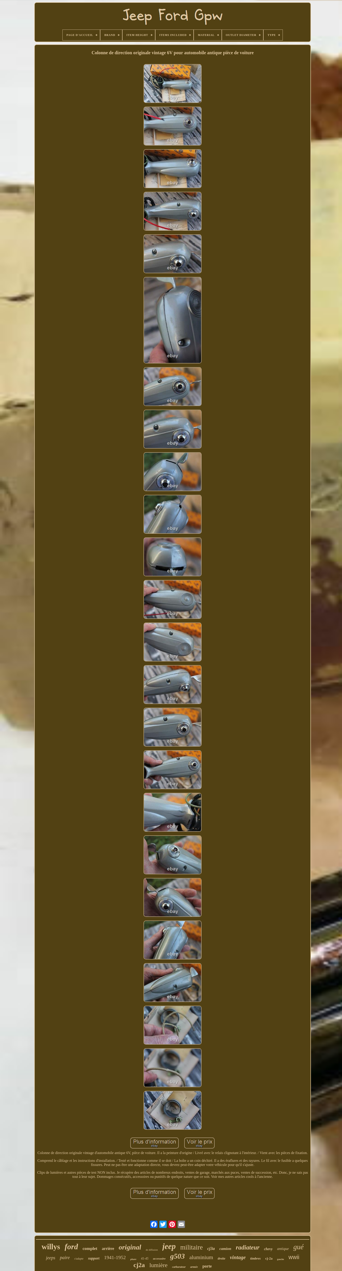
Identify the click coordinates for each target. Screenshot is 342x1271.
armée (194, 1266)
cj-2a (269, 1258)
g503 (177, 1256)
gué (298, 1247)
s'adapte (78, 1258)
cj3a (211, 1248)
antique (283, 1249)
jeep (169, 1246)
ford (71, 1246)
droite (221, 1258)
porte (207, 1266)
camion (225, 1249)
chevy (268, 1249)
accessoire (159, 1258)
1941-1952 (115, 1257)
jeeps (50, 1257)
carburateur (179, 1266)
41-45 (145, 1258)
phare (133, 1259)
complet (90, 1248)
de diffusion (152, 1249)
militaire (191, 1247)
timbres (255, 1258)
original (130, 1247)
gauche (280, 1259)
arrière (108, 1248)
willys (51, 1247)
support (93, 1258)
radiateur (247, 1247)
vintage (238, 1257)
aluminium (201, 1257)
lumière (158, 1265)
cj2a (139, 1264)
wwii (294, 1257)
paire (65, 1257)
